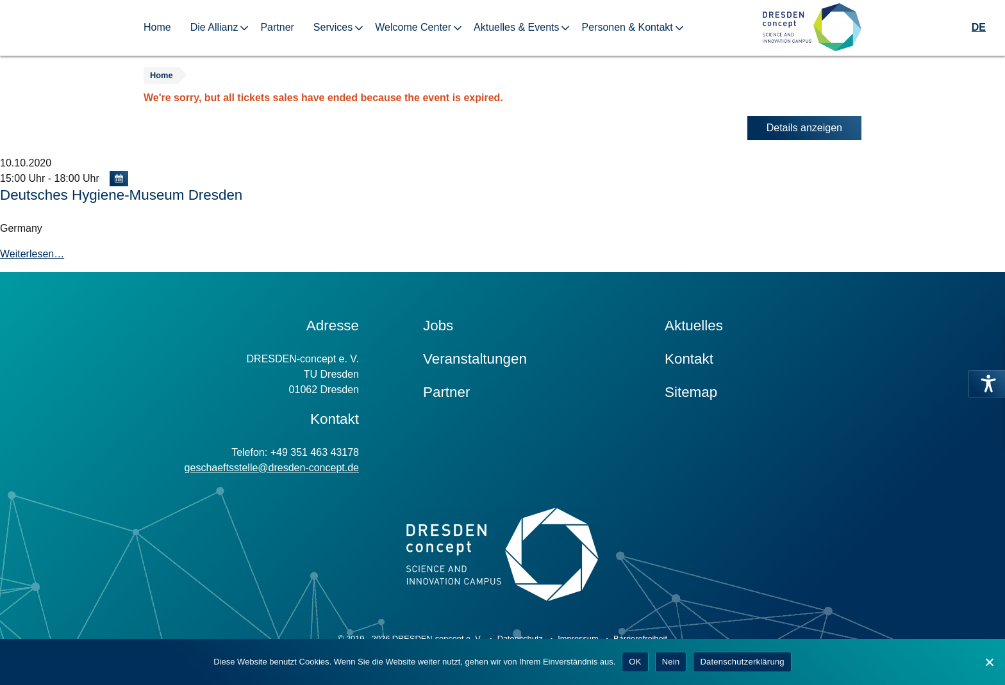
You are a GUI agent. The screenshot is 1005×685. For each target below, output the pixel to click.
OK (635, 661)
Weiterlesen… (32, 253)
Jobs (438, 326)
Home (157, 27)
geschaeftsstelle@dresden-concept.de (272, 467)
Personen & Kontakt (626, 27)
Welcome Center (413, 27)
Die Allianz (214, 27)
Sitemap (691, 392)
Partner (277, 27)
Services (333, 27)
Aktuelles (694, 326)
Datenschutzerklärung (742, 661)
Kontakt (689, 359)
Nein (671, 661)
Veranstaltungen (475, 359)
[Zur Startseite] (812, 28)
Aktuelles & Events (516, 27)
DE (979, 27)
